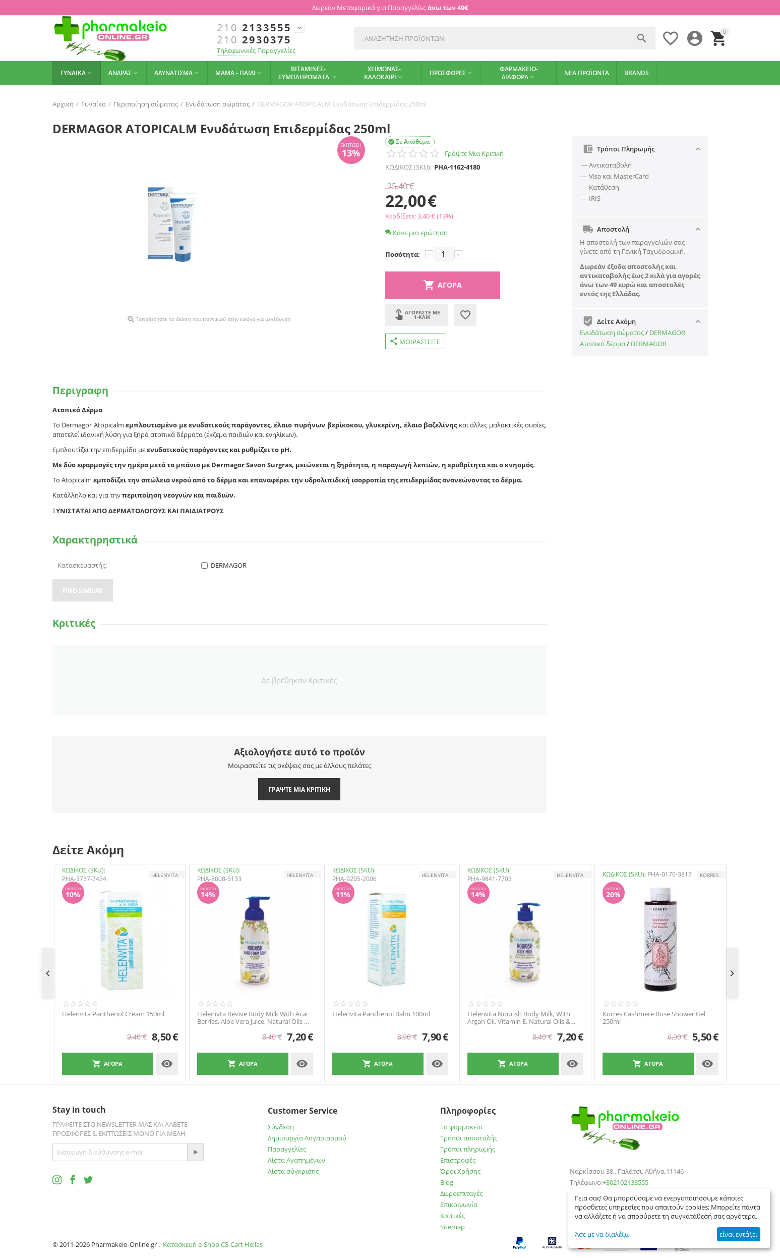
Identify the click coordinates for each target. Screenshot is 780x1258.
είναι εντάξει (738, 1234)
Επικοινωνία (458, 1204)
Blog (446, 1182)
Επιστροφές (457, 1160)
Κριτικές (452, 1215)
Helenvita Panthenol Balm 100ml (381, 1014)
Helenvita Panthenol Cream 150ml (113, 1014)
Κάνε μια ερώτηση (416, 232)
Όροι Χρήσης (460, 1171)
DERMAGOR (667, 332)
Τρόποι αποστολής (468, 1137)
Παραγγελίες (287, 1149)
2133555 (254, 28)
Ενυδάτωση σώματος (612, 332)
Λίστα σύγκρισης (293, 1171)
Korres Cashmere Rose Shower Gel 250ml (654, 1018)
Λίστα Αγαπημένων (296, 1160)
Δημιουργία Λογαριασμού (307, 1137)
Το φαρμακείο (461, 1126)
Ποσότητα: (402, 254)
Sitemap (452, 1226)
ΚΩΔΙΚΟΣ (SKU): (408, 167)
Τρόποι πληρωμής (467, 1149)
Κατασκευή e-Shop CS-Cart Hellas (213, 1244)
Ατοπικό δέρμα (602, 343)
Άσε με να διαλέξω (602, 1234)
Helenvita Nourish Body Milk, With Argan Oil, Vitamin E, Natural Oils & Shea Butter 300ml (518, 1018)
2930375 (254, 40)
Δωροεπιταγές (461, 1193)
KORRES (709, 875)
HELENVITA (164, 875)
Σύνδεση (281, 1126)
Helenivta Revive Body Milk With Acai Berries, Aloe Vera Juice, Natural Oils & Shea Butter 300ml (253, 1018)
